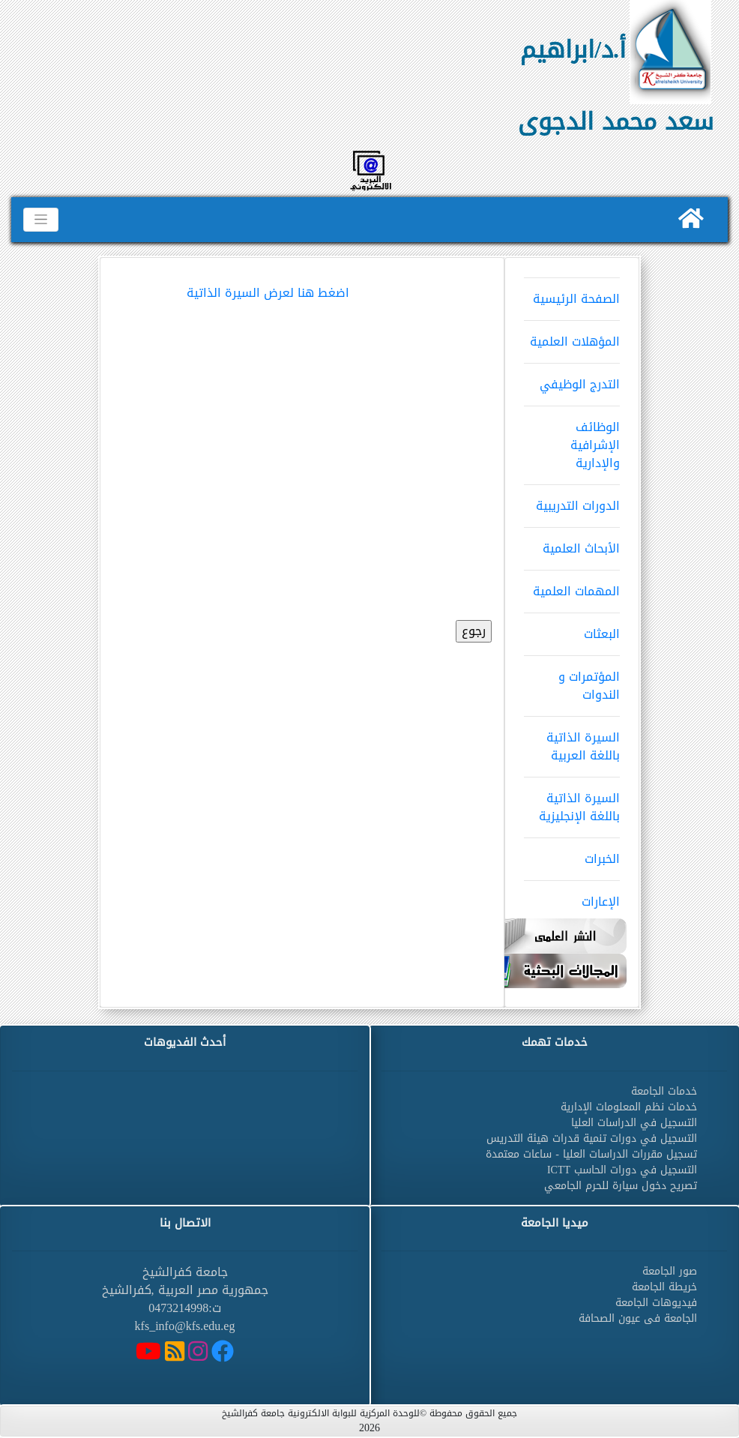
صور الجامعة (669, 1271)
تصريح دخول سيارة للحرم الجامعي (620, 1186)
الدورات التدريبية (572, 500)
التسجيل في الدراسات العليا (634, 1123)
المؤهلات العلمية (572, 336)
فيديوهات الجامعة (656, 1303)
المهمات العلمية (572, 586)
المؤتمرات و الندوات (572, 680)
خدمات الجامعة (664, 1091)
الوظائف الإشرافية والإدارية (572, 440)
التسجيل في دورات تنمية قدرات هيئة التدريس (591, 1138)
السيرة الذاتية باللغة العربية (572, 741)
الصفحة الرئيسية (572, 293)
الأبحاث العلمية (572, 543)
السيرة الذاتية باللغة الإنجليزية (572, 802)
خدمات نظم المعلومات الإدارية (629, 1107)
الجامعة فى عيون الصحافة (638, 1318)
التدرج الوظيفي (572, 379)
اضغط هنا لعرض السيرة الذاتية (268, 292)
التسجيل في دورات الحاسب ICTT (622, 1170)
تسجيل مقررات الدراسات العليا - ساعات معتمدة (591, 1154)
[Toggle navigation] (40, 220)
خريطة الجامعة (664, 1287)
